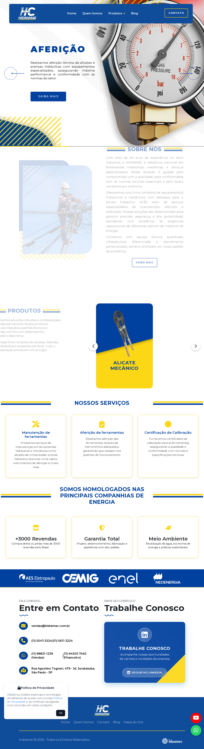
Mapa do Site (133, 722)
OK (60, 713)
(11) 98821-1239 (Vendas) (42, 655)
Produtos (116, 13)
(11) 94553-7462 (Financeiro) (75, 655)
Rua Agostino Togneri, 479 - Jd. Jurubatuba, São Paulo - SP (63, 670)
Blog (134, 13)
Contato (176, 13)
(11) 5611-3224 (63, 640)
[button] (16, 73)
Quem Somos (92, 13)
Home (71, 13)
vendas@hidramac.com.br (50, 626)
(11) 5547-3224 (41, 640)
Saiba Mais (48, 96)
